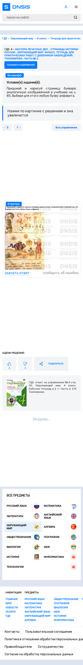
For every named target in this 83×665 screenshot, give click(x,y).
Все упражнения (66, 127)
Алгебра (60, 527)
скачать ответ (17, 273)
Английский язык (60, 516)
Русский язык (23, 506)
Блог (9, 603)
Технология (41, 567)
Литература (23, 516)
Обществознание (23, 537)
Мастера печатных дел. (31, 49)
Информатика (60, 557)
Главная (11, 599)
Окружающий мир (23, 527)
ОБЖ (60, 547)
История (23, 557)
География (60, 537)
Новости (12, 607)
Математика (60, 506)
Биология (23, 547)
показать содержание (21, 65)
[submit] (75, 17)
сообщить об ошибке (60, 273)
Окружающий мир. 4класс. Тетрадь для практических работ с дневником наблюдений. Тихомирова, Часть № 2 (39, 55)
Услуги (10, 611)
